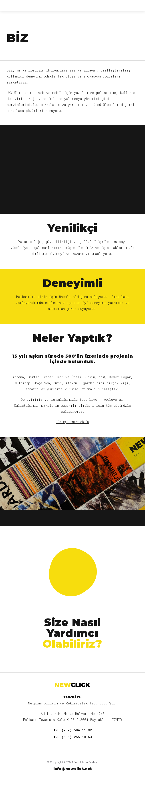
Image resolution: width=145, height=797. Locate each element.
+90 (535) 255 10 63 (72, 737)
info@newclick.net (72, 769)
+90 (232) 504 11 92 (72, 730)
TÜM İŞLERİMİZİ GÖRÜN (72, 422)
